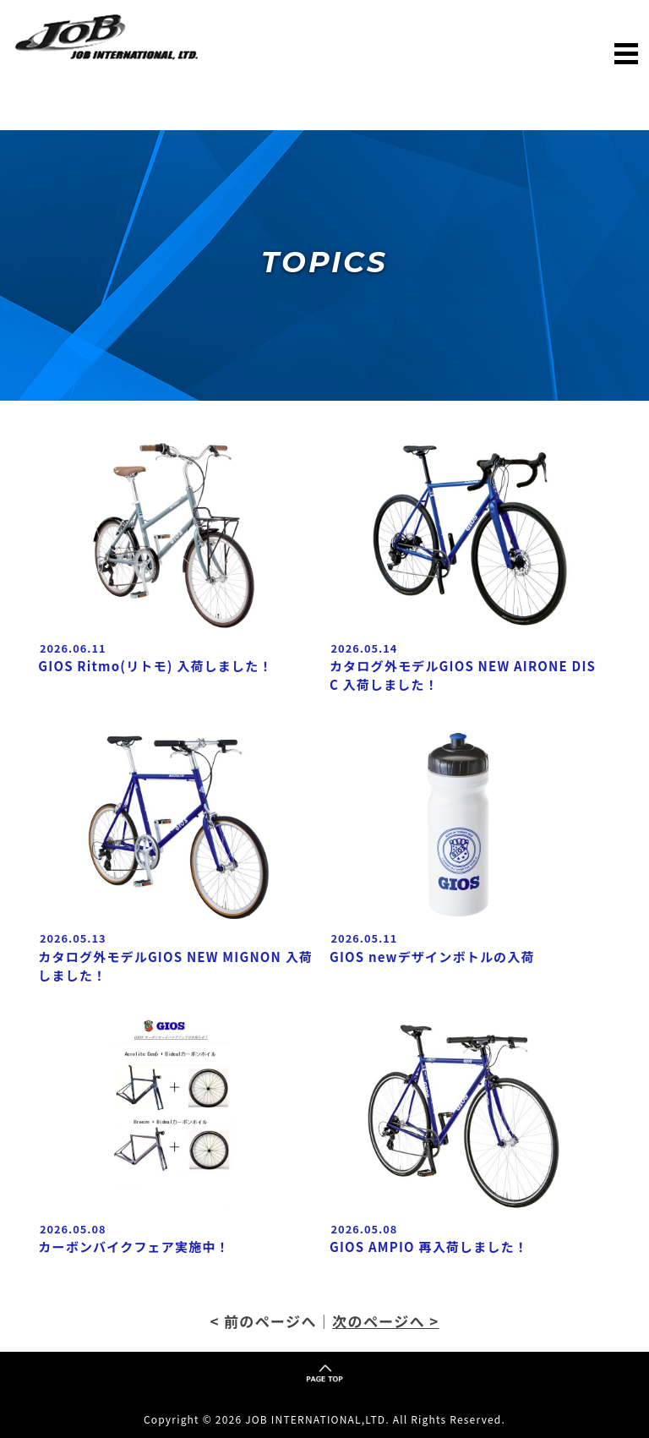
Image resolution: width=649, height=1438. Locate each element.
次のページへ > (385, 1320)
